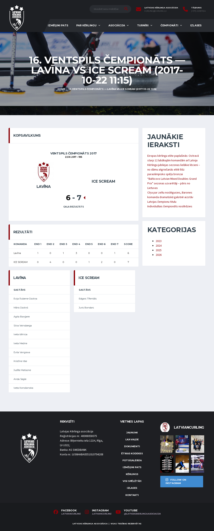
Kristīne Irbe (20, 361)
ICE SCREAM (103, 181)
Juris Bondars (86, 307)
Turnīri (143, 25)
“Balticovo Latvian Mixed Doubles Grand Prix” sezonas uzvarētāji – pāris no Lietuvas (172, 183)
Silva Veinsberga (23, 325)
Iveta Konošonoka (23, 387)
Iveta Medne (20, 343)
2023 (159, 241)
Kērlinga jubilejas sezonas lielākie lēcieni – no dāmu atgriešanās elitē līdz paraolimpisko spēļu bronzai (173, 169)
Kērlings (132, 474)
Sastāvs (19, 289)
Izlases (195, 25)
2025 (159, 250)
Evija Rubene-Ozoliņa (25, 298)
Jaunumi (132, 432)
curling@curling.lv (155, 11)
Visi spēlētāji (132, 481)
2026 (159, 255)
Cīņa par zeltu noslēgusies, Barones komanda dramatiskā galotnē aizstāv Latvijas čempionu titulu (170, 197)
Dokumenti (132, 446)
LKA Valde (132, 439)
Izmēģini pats (58, 25)
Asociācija (116, 25)
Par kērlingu (86, 25)
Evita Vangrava (22, 352)
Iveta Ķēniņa (20, 334)
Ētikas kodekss (132, 453)
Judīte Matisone (22, 370)
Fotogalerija (131, 460)
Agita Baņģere (22, 316)
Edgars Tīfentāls (88, 298)
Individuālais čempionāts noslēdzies (169, 206)
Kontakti (132, 495)
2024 (159, 246)
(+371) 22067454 (198, 11)
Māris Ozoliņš (21, 307)
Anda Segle (20, 379)
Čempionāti (169, 25)
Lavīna (44, 186)
